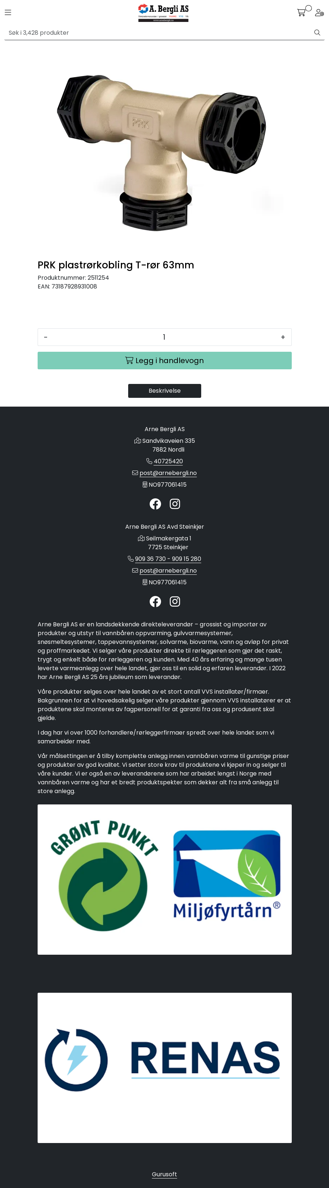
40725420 (168, 461)
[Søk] (157, 33)
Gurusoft (164, 1174)
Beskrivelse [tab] (165, 390)
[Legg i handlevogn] (165, 360)
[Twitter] (155, 504)
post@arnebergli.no (168, 473)
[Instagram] (175, 504)
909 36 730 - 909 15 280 (168, 559)
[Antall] (164, 337)
